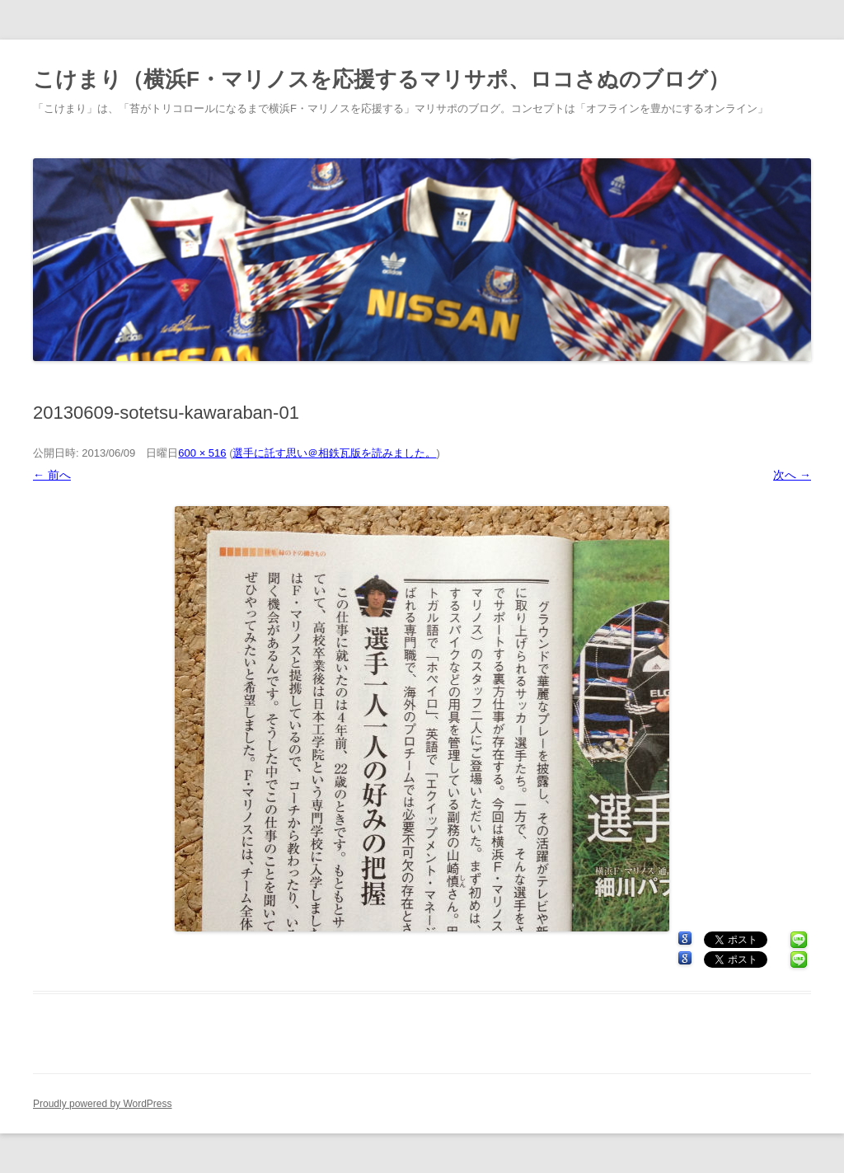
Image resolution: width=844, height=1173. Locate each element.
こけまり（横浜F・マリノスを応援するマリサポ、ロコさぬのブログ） (381, 79)
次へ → (792, 474)
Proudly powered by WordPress (102, 1104)
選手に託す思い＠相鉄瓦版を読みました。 (334, 453)
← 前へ (52, 474)
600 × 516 (202, 453)
